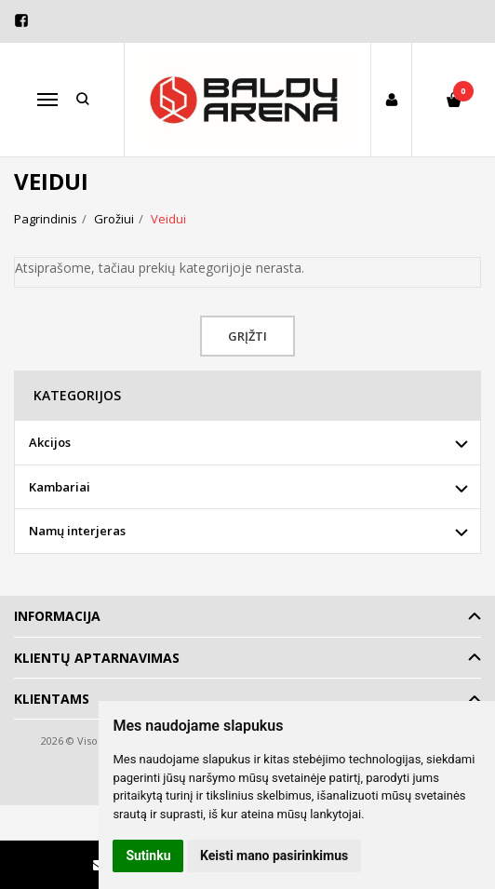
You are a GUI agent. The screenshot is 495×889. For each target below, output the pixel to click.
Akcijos (50, 442)
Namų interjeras (77, 530)
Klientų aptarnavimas (97, 658)
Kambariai (59, 486)
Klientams (51, 698)
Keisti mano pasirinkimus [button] (274, 855)
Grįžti (247, 336)
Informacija (57, 616)
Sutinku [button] (148, 855)
